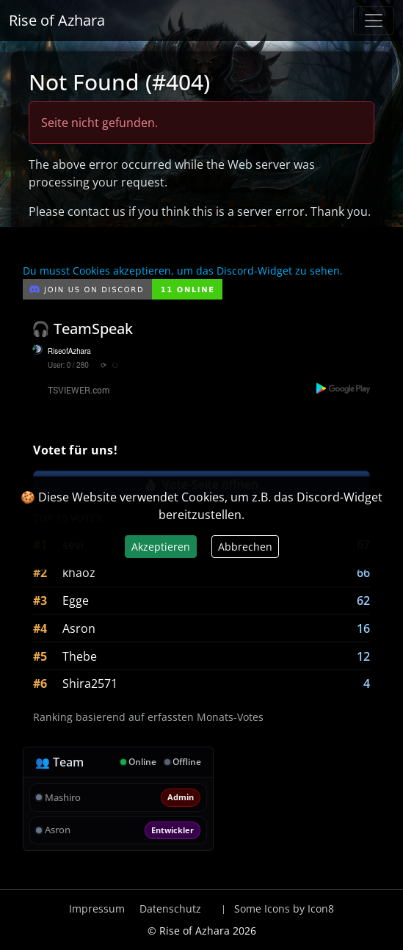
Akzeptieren (160, 547)
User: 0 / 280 (68, 365)
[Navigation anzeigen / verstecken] (373, 20)
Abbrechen (245, 547)
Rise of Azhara (57, 20)
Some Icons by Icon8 (284, 908)
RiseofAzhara (69, 351)
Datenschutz (170, 908)
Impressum (97, 908)
